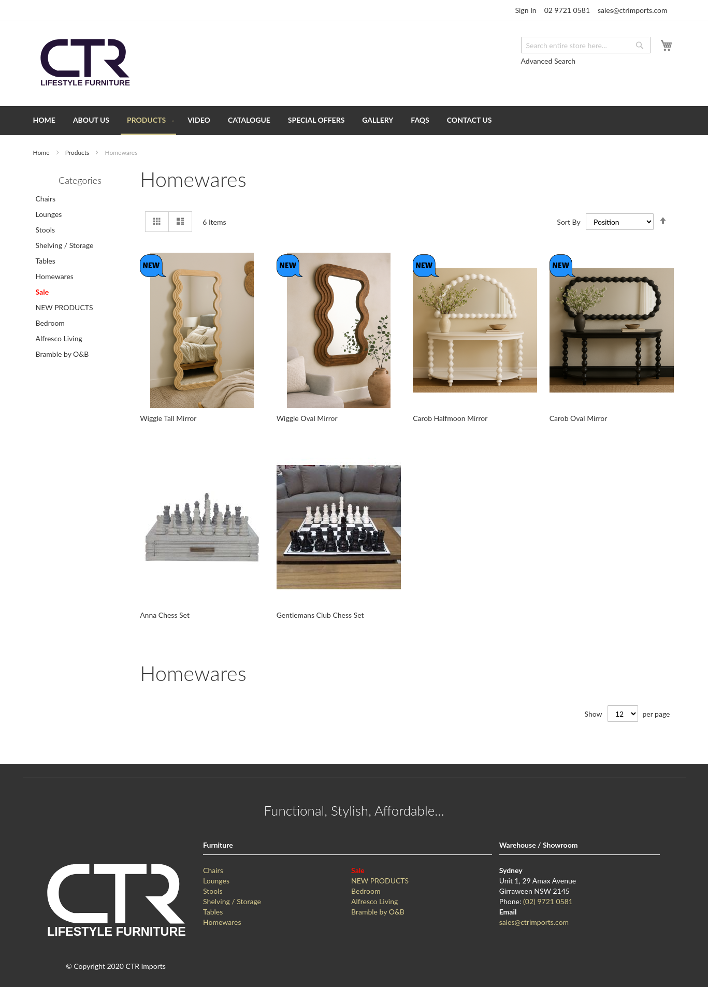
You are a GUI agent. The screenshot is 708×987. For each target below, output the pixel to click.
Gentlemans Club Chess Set (320, 615)
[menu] (354, 120)
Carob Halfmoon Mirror (450, 418)
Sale (42, 291)
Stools (45, 229)
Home (42, 152)
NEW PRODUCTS (64, 307)
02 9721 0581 (567, 10)
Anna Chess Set (165, 615)
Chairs (46, 198)
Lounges (49, 214)
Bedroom (50, 322)
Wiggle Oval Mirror (307, 418)
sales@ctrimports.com (632, 10)
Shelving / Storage (65, 245)
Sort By (568, 221)
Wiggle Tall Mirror (168, 418)
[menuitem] (44, 120)
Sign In (525, 10)
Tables (45, 260)
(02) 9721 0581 (548, 901)
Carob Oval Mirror (579, 418)
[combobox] (586, 45)
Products (78, 152)
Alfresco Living (59, 338)
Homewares (55, 276)
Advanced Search (548, 60)
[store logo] (85, 63)
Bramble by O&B (62, 354)
